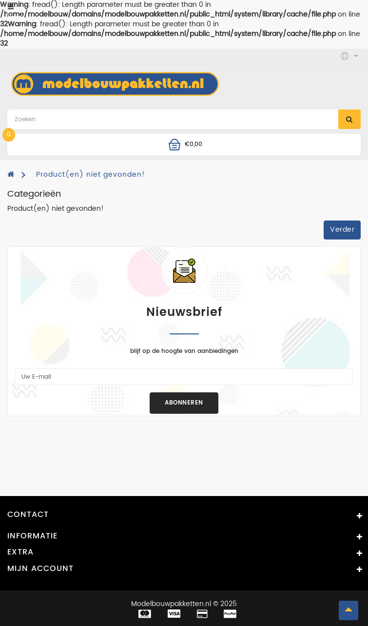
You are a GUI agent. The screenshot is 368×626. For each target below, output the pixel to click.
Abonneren (184, 402)
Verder (342, 229)
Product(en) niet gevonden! (90, 174)
